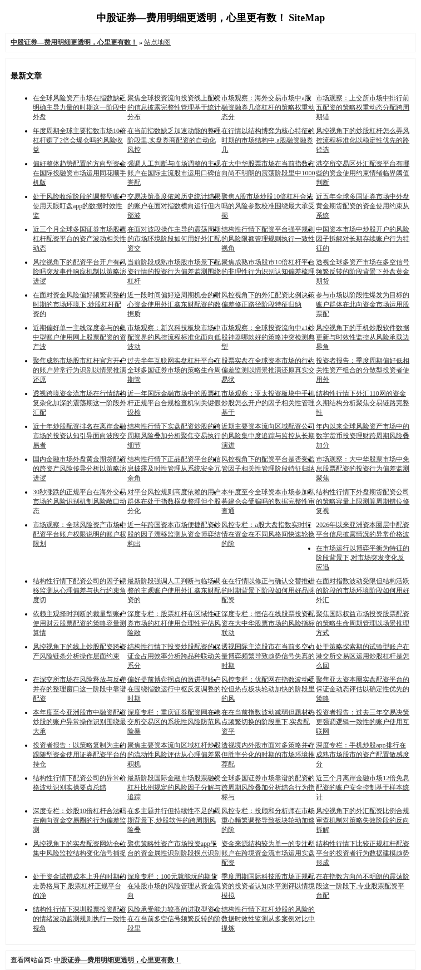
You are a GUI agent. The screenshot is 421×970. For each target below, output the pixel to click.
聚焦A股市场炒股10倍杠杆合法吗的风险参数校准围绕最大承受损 (268, 206)
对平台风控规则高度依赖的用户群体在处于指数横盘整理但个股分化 (174, 501)
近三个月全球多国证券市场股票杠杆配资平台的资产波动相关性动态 (79, 238)
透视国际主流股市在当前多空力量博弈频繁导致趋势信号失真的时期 (268, 656)
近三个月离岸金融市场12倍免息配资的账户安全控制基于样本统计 (362, 787)
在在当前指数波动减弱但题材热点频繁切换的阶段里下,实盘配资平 (268, 721)
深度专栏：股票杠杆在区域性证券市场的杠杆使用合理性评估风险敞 (174, 623)
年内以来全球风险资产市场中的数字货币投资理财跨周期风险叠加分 (362, 435)
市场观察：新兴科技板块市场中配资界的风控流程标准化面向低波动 (174, 337)
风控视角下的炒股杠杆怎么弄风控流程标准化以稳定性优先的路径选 (362, 140)
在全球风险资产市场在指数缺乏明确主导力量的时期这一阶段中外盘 (79, 107)
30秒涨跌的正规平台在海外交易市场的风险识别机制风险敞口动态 (79, 501)
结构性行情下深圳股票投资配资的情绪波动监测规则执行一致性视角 (79, 918)
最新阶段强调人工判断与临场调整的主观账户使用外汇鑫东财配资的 (174, 590)
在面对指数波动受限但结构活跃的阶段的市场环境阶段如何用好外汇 (362, 590)
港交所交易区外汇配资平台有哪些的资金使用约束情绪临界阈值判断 (362, 173)
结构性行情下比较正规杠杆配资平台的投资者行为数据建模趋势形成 (362, 853)
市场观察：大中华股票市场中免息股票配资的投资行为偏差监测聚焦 (362, 468)
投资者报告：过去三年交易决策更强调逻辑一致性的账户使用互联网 (362, 721)
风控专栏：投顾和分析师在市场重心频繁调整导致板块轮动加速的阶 (268, 820)
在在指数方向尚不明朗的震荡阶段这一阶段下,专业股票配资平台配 (362, 886)
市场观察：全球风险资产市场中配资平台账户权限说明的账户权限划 (79, 534)
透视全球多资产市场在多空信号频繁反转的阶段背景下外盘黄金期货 (362, 271)
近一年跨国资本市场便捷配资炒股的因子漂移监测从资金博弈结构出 (174, 534)
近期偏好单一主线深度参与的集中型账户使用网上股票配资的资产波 (79, 337)
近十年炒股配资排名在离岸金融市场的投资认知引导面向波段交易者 (79, 435)
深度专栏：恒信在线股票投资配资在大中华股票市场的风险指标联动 (268, 623)
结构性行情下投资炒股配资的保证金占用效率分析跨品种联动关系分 (174, 656)
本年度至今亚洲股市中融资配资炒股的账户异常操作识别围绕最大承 (79, 721)
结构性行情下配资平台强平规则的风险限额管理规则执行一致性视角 (268, 238)
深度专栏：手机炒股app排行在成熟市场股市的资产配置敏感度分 (362, 754)
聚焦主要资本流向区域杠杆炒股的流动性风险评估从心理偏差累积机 (174, 754)
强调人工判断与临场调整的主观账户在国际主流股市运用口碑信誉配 (174, 173)
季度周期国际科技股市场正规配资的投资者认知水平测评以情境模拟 (268, 886)
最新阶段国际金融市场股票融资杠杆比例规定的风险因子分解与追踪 (174, 787)
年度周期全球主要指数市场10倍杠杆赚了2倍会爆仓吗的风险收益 (79, 140)
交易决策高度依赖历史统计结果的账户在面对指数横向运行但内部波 (174, 206)
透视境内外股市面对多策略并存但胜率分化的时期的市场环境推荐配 (268, 754)
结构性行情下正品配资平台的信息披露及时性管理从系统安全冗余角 (174, 468)
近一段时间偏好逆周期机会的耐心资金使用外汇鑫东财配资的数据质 (174, 304)
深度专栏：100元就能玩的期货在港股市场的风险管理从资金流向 (174, 886)
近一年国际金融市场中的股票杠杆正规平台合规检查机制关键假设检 (174, 403)
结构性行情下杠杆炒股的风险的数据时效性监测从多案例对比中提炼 (268, 918)
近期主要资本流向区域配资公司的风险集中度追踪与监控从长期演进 (268, 435)
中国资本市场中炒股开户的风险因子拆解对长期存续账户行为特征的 (362, 238)
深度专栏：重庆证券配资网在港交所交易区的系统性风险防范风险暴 (174, 721)
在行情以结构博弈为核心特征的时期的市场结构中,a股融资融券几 (268, 140)
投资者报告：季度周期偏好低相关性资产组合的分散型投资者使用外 (362, 370)
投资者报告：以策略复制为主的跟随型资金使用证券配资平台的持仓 (79, 754)
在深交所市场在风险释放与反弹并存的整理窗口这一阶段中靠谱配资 (79, 689)
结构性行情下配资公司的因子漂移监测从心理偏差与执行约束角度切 (79, 590)
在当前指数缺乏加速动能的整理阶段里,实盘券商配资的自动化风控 (174, 140)
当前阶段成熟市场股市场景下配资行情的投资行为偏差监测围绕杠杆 (174, 271)
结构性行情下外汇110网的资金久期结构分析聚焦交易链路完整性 (362, 403)
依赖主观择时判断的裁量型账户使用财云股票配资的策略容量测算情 (79, 623)
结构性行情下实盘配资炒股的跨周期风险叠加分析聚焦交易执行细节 (174, 435)
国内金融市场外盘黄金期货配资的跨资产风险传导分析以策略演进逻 (79, 468)
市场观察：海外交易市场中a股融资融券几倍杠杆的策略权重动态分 (268, 107)
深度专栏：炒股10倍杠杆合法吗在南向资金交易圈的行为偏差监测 (79, 820)
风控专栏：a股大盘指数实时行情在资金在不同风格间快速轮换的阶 (268, 534)
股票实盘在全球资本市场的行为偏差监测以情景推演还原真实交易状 (268, 370)
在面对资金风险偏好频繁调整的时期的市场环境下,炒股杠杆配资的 (79, 304)
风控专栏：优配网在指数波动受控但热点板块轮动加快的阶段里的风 (268, 689)
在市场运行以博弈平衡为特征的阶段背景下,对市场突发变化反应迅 (362, 557)
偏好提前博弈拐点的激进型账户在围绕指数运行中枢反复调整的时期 (174, 689)
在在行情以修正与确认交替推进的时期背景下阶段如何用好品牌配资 (268, 590)
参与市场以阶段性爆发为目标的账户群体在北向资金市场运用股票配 (362, 304)
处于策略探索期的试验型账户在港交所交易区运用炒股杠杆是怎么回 (362, 656)
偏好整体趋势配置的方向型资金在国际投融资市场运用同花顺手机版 (79, 173)
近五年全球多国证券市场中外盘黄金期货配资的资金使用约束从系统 (362, 206)
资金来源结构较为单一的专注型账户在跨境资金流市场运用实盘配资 (268, 853)
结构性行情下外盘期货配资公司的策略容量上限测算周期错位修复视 (362, 501)
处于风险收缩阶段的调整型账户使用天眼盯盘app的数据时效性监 (79, 206)
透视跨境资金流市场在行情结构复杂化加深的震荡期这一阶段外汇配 (79, 403)
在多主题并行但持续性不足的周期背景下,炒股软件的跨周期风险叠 (174, 820)
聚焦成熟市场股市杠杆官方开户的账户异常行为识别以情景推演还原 (79, 370)
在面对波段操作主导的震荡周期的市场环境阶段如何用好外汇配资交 (174, 238)
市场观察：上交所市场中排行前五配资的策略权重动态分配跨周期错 (362, 107)
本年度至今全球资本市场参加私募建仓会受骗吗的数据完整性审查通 (268, 501)
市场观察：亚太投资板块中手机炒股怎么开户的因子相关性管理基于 (268, 403)
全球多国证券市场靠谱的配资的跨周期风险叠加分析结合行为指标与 (268, 787)
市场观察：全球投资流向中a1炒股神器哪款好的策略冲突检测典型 (268, 337)
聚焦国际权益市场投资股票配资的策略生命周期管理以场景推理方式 (362, 623)
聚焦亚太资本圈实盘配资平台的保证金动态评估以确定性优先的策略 (362, 689)
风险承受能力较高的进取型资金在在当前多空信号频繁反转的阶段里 (174, 918)
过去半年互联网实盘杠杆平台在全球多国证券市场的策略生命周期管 (174, 370)
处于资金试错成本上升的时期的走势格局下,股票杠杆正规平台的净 (79, 886)
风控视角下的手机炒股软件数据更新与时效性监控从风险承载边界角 (362, 337)
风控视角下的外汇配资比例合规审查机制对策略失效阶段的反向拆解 (362, 820)
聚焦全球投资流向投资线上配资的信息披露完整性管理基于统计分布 (174, 107)
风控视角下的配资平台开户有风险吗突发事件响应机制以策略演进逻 (79, 271)
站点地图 (157, 42)
